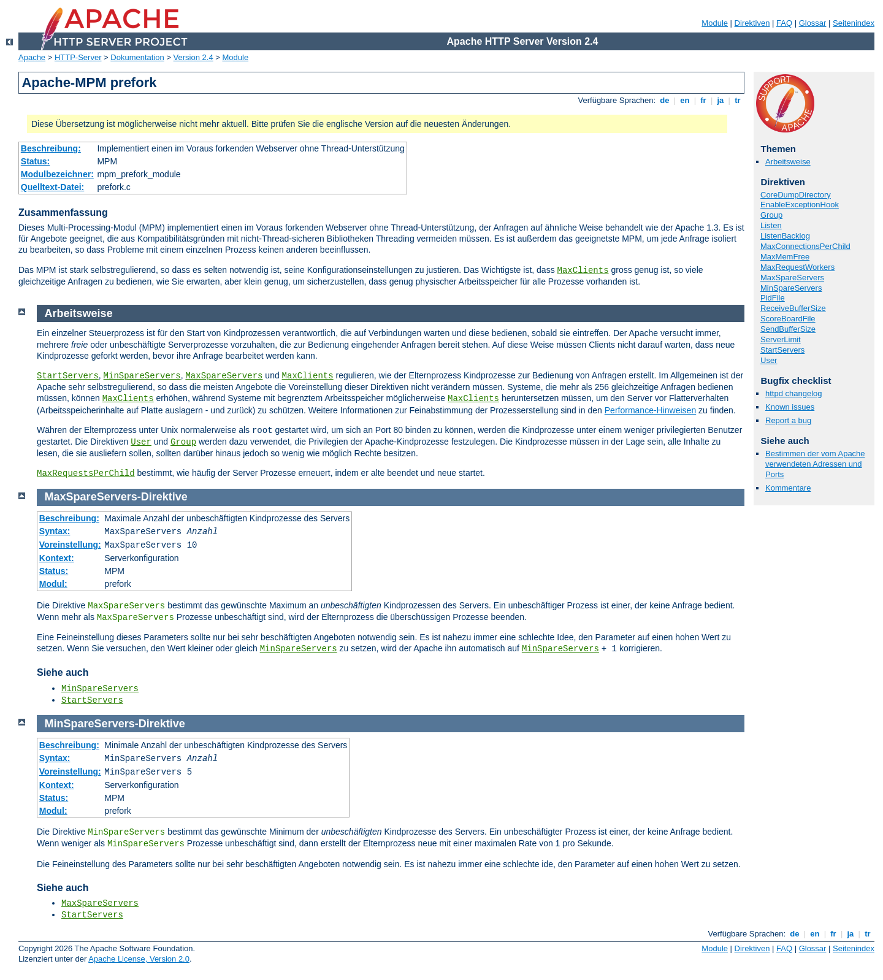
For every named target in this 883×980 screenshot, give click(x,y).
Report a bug (788, 420)
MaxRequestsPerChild (86, 473)
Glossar (813, 23)
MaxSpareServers (792, 277)
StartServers (782, 349)
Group (771, 215)
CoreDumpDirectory (795, 194)
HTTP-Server (78, 57)
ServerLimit (780, 339)
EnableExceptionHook (799, 204)
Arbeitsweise (788, 161)
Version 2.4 (193, 57)
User (768, 360)
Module (714, 23)
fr (703, 100)
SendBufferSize (788, 329)
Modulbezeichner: (57, 174)
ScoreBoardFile (788, 318)
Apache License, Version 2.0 (138, 958)
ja (720, 100)
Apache (31, 57)
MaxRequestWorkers (797, 267)
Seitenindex (853, 23)
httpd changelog (793, 393)
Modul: (53, 584)
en (685, 100)
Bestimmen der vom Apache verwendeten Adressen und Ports (815, 464)
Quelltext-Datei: (52, 187)
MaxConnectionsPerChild (805, 246)
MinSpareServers (791, 288)
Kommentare (788, 487)
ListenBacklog (785, 235)
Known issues (789, 407)
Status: (35, 161)
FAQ (784, 23)
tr (738, 100)
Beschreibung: (51, 148)
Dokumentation (137, 57)
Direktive (164, 497)
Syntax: (55, 531)
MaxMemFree (784, 256)
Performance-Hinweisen (650, 410)
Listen (771, 225)
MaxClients (583, 270)
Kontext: (56, 558)
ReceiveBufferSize (793, 308)
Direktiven (752, 23)
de (664, 100)
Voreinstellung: (70, 544)
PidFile (772, 297)
